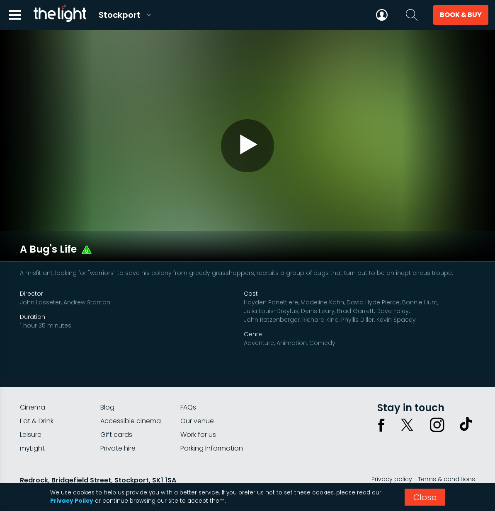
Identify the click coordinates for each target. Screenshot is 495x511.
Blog (107, 384)
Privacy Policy (71, 501)
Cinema (32, 384)
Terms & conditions (446, 456)
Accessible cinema (130, 398)
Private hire (118, 425)
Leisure (30, 412)
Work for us (198, 412)
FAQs (188, 384)
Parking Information (211, 425)
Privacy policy (391, 456)
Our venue (197, 398)
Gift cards (116, 412)
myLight (32, 425)
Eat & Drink (36, 398)
